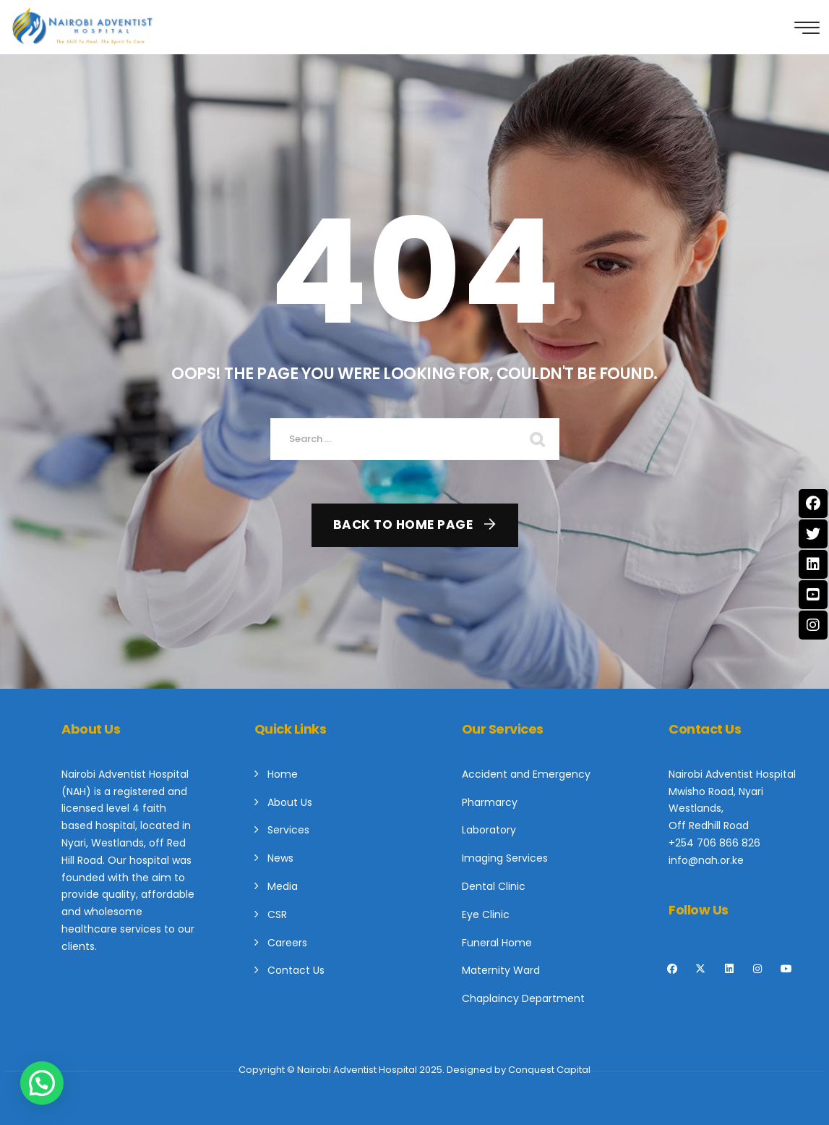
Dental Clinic (493, 886)
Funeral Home (497, 942)
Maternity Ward (501, 970)
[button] (42, 1083)
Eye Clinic (486, 914)
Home (282, 774)
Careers (287, 942)
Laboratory (489, 830)
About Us (289, 802)
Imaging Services (505, 858)
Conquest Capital (549, 1070)
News (280, 858)
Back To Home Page (403, 524)
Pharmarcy (489, 802)
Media (282, 886)
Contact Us (296, 970)
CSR (277, 914)
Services (288, 830)
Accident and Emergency (526, 774)
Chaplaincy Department (523, 998)
